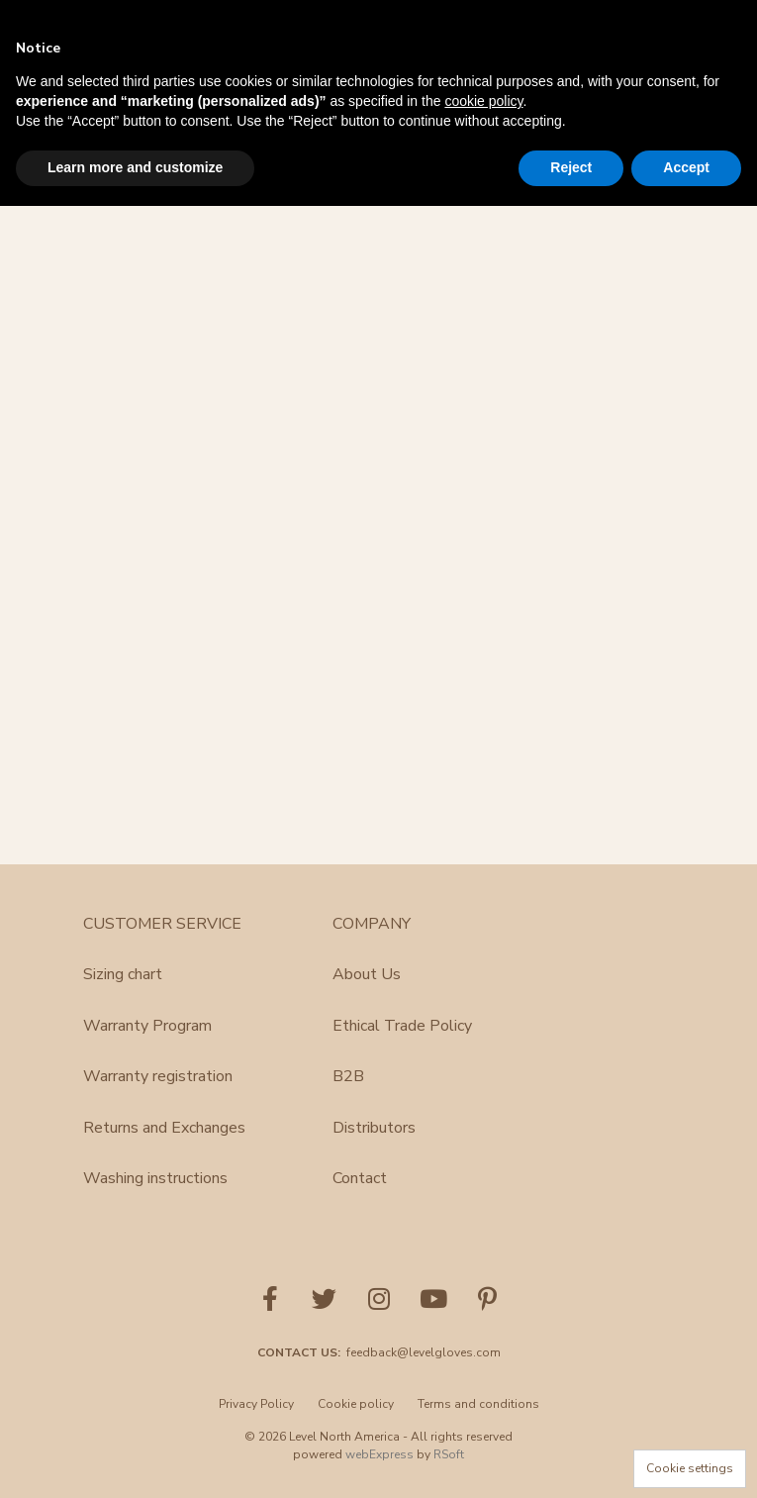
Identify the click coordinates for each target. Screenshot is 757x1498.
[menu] (379, 1410)
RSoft (448, 1454)
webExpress (379, 1454)
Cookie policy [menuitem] (356, 1404)
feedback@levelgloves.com (423, 1352)
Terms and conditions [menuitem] (478, 1404)
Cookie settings (689, 1468)
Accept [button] (686, 167)
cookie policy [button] (483, 101)
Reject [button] (571, 167)
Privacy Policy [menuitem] (256, 1404)
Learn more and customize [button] (135, 167)
